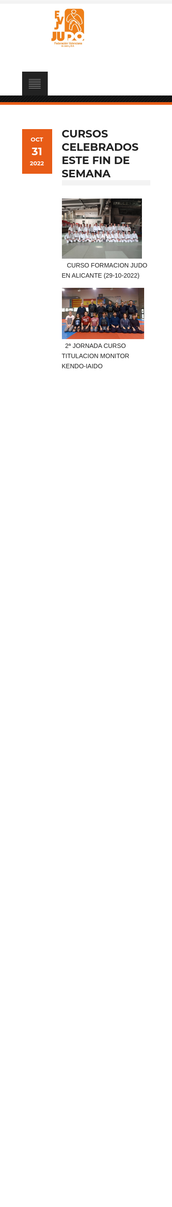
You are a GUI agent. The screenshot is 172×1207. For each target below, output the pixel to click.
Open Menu (35, 83)
